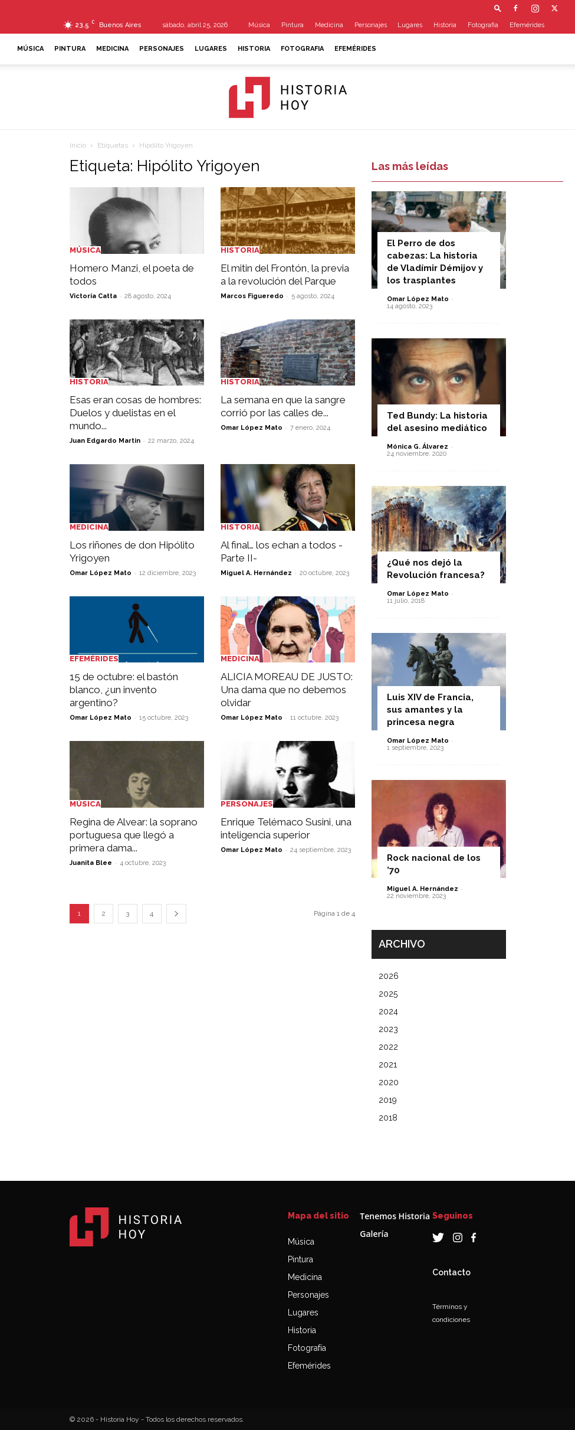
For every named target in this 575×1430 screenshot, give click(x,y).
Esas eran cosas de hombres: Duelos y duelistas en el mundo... (135, 413)
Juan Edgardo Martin (105, 441)
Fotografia (483, 25)
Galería (374, 1233)
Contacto (451, 1272)
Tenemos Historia (395, 1216)
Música (259, 25)
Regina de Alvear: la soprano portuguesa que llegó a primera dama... (134, 835)
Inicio (78, 145)
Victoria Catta (93, 296)
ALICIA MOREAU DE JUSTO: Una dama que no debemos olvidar (287, 690)
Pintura (292, 25)
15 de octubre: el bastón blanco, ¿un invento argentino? (124, 690)
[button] (498, 8)
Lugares (409, 25)
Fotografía (307, 1348)
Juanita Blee (91, 863)
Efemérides (527, 25)
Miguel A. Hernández (256, 573)
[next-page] (176, 913)
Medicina (329, 25)
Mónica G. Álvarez (417, 446)
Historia (444, 25)
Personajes (370, 25)
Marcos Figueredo (252, 296)
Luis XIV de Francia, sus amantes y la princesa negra (430, 709)
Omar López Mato (251, 428)
